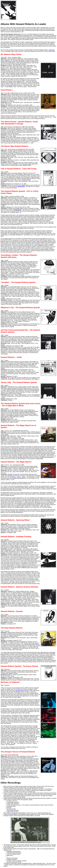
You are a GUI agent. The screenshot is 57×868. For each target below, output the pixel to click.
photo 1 (14, 477)
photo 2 (19, 477)
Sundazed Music (19, 690)
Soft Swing (51, 50)
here (34, 791)
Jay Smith (15, 813)
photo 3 (24, 477)
